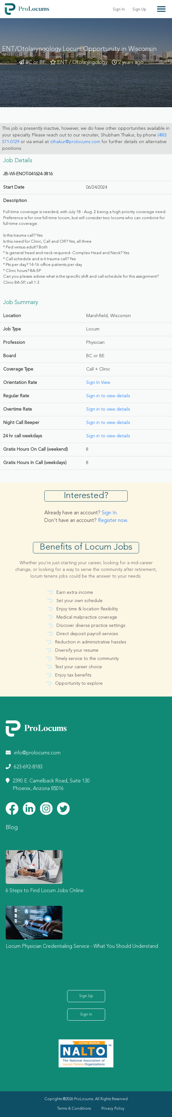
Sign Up (139, 9)
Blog (12, 827)
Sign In (119, 9)
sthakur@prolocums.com (75, 142)
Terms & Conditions (74, 1109)
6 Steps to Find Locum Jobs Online (45, 890)
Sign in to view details (108, 396)
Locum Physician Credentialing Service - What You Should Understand (82, 946)
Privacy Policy (112, 1109)
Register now (112, 520)
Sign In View (98, 382)
